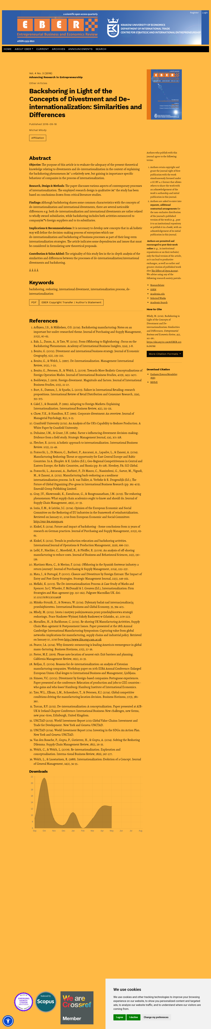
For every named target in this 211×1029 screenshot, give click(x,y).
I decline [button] (133, 1017)
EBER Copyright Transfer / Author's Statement (71, 302)
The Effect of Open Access (164, 270)
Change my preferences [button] (156, 1017)
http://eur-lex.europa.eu (48, 521)
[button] (24, 49)
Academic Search (158, 302)
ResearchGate (157, 285)
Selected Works (158, 298)
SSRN (153, 289)
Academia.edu (157, 293)
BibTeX (154, 382)
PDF (34, 302)
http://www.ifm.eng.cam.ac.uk (83, 640)
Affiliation (37, 137)
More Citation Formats (164, 353)
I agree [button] (119, 1017)
